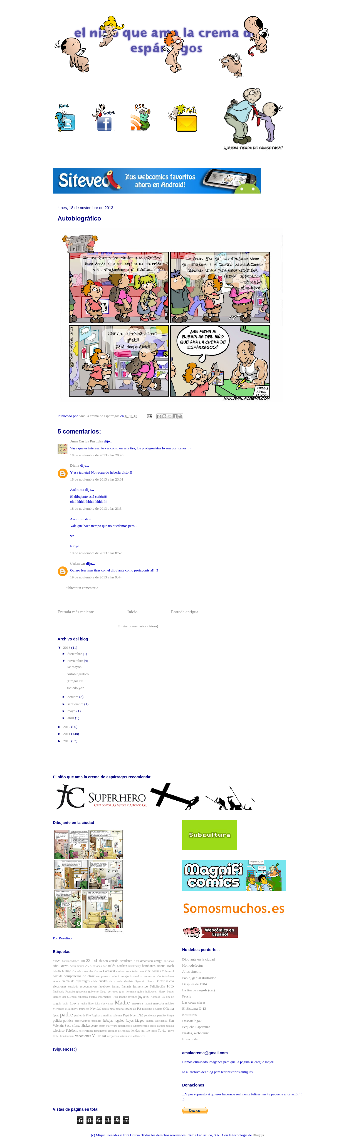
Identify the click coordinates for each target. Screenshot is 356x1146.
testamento (100, 1030)
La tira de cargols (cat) (198, 990)
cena (141, 971)
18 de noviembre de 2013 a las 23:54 (96, 508)
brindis (57, 971)
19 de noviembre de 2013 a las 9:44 (96, 577)
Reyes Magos (135, 1021)
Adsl (136, 960)
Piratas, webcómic (195, 1033)
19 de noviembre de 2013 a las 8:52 (96, 553)
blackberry (134, 965)
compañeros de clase (79, 976)
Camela (77, 971)
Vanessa (99, 1035)
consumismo (149, 976)
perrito (161, 1015)
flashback (58, 991)
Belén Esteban (117, 966)
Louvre (74, 1003)
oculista (157, 1008)
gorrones (113, 991)
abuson (103, 961)
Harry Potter (166, 991)
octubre (73, 697)
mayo (72, 711)
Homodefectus (192, 965)
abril (71, 718)
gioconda (81, 991)
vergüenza (113, 1036)
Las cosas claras (194, 1002)
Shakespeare (89, 1026)
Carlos (98, 971)
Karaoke (155, 996)
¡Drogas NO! (75, 681)
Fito (170, 986)
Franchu (70, 991)
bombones (148, 966)
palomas (117, 1015)
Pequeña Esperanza (196, 1027)
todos (154, 1030)
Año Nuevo (60, 966)
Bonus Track (165, 966)
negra (105, 1008)
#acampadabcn (70, 960)
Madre (122, 1002)
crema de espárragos (76, 981)
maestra (137, 1003)
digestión (140, 981)
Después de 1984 (194, 984)
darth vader (116, 981)
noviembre (76, 661)
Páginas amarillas (102, 1015)
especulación (88, 986)
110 (83, 960)
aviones (97, 965)
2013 (67, 647)
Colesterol (168, 971)
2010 (67, 741)
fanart (116, 986)
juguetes (143, 997)
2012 (67, 727)
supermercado (141, 1025)
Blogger (258, 1135)
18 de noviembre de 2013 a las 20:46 (96, 455)
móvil (74, 1008)
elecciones (59, 986)
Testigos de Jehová (119, 1030)
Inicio (132, 611)
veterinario (126, 1036)
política (68, 1021)
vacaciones (83, 1036)
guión (140, 991)
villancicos (139, 1036)
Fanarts (126, 986)
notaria (119, 1008)
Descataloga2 (192, 1021)
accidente (126, 961)
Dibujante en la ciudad (198, 959)
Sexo (68, 1026)
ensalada (73, 986)
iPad (115, 996)
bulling (66, 971)
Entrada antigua (184, 611)
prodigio (96, 1020)
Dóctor (159, 981)
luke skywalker (104, 1003)
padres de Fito (82, 1015)
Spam (102, 1025)
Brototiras (189, 1015)
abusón (113, 961)
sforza (76, 1026)
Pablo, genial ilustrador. (199, 978)
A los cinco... (191, 971)
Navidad (96, 1009)
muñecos (84, 1008)
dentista (128, 981)
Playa (170, 1015)
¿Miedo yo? (75, 688)
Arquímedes (77, 965)
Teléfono (72, 1030)
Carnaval (109, 971)
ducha (170, 981)
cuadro (103, 981)
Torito (162, 1030)
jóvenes (132, 996)
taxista (170, 1025)
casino (120, 971)
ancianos (169, 960)
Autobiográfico (77, 674)
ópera (56, 1015)
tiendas (135, 1031)
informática (104, 996)
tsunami (70, 1036)
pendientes (150, 1015)
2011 (67, 734)
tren (62, 1036)
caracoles (88, 971)
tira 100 (145, 1030)
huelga (93, 996)
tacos (153, 1025)
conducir (115, 976)
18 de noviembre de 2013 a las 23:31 (96, 479)
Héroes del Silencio (64, 996)
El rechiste (189, 1039)
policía (57, 1021)
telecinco (59, 1031)
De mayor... (74, 667)
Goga (103, 991)
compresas (102, 976)
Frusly (186, 996)
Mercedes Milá (61, 1008)
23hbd (91, 960)
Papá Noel (129, 1015)
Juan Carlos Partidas (86, 441)
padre (66, 1014)
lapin (65, 1003)
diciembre (75, 654)
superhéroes (125, 1025)
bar (105, 965)
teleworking (86, 1030)
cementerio (131, 971)
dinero (150, 981)
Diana (74, 465)
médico (169, 1003)
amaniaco (146, 961)
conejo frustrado (130, 976)
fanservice (140, 986)
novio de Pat (133, 1009)
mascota (158, 1003)
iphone (123, 996)
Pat (140, 1015)
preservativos (82, 1020)
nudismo (147, 1008)
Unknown (77, 563)
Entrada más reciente (76, 611)
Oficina (168, 1008)
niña (112, 1008)
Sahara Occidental (156, 1020)
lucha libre (87, 1003)
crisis (94, 981)
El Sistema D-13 (194, 1008)
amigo (158, 961)
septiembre (76, 704)
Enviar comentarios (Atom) (138, 626)
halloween (151, 991)
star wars (111, 1025)
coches (156, 971)
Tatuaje (161, 1025)
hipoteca (83, 996)
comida (57, 976)
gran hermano (127, 991)
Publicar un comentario (81, 588)
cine (147, 971)
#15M (57, 961)
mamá (148, 1003)
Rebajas (108, 1021)
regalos (119, 1021)
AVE (88, 966)
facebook (104, 986)
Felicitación (157, 986)
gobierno (93, 991)
